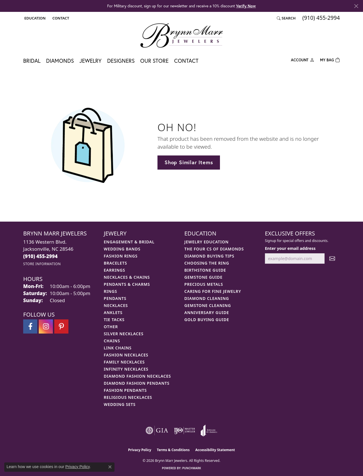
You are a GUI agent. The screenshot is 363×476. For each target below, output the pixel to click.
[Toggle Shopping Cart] (330, 59)
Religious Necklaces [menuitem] (128, 397)
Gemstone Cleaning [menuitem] (207, 305)
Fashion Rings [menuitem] (120, 256)
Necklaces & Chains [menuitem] (127, 277)
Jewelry (90, 60)
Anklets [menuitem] (113, 312)
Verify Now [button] (246, 5)
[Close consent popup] (110, 467)
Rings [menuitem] (110, 291)
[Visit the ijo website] (184, 430)
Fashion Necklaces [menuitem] (126, 355)
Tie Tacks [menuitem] (114, 319)
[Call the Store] (40, 256)
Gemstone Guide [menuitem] (203, 277)
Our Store (154, 60)
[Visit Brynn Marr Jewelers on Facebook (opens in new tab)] (30, 326)
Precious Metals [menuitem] (203, 284)
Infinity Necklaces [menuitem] (126, 369)
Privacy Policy (139, 449)
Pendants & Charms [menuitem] (127, 284)
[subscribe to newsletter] (332, 258)
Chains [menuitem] (112, 340)
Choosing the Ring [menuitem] (206, 263)
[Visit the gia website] (157, 430)
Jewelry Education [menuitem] (206, 242)
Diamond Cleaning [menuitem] (206, 298)
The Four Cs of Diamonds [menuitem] (214, 249)
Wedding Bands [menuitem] (122, 249)
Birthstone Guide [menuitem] (205, 270)
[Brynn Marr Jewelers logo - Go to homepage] (181, 35)
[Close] (356, 6)
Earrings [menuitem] (114, 270)
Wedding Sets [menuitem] (120, 404)
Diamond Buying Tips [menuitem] (209, 256)
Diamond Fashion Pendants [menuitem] (137, 383)
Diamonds (60, 60)
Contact (186, 60)
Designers (121, 60)
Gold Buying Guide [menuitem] (206, 319)
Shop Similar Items (189, 162)
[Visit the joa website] (209, 430)
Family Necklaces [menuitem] (124, 362)
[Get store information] (42, 263)
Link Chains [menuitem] (117, 347)
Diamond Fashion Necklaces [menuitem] (137, 376)
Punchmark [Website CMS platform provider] (191, 468)
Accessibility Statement (215, 449)
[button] (34, 18)
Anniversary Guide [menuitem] (206, 312)
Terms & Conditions (173, 449)
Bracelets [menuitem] (115, 263)
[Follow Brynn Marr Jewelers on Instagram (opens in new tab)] (46, 326)
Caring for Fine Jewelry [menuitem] (212, 291)
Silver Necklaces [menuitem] (123, 333)
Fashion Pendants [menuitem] (125, 390)
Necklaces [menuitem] (116, 305)
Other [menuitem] (111, 326)
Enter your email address (290, 248)
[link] (60, 18)
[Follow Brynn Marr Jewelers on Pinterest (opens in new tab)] (61, 326)
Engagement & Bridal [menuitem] (129, 242)
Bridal (31, 60)
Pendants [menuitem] (115, 298)
